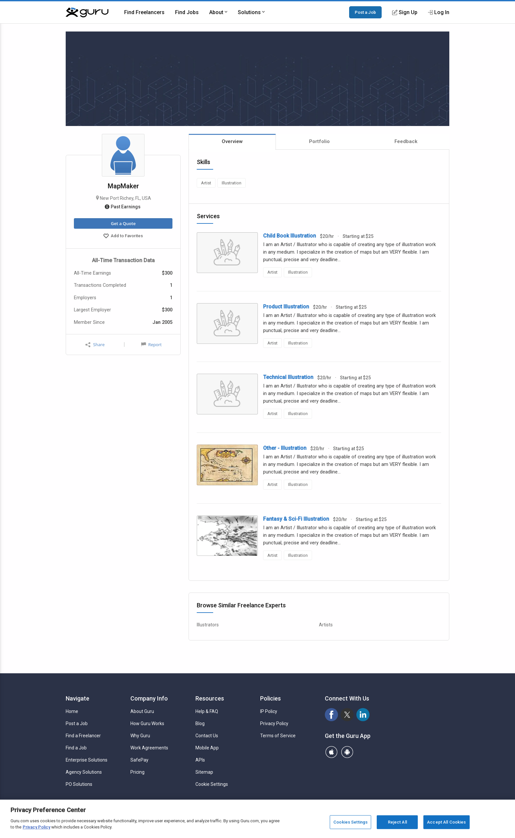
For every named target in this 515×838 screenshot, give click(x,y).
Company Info (149, 698)
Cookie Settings (211, 784)
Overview (232, 141)
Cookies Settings (350, 822)
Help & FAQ (206, 711)
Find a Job (76, 747)
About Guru (142, 711)
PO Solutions (79, 784)
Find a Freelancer (83, 735)
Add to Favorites (123, 237)
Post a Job (365, 12)
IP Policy (268, 711)
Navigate (77, 698)
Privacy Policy (274, 723)
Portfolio (319, 141)
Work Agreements (149, 747)
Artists (326, 624)
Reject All (397, 822)
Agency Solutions (84, 772)
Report (151, 344)
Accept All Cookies (446, 822)
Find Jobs (187, 12)
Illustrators (208, 624)
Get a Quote (123, 223)
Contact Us (206, 735)
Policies (270, 698)
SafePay (139, 760)
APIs (200, 760)
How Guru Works (147, 723)
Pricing (137, 772)
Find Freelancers (144, 12)
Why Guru (140, 735)
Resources (209, 698)
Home (72, 711)
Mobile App (207, 747)
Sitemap (204, 772)
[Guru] (87, 12)
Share (94, 345)
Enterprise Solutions (86, 760)
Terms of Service (278, 735)
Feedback (405, 141)
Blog (200, 723)
